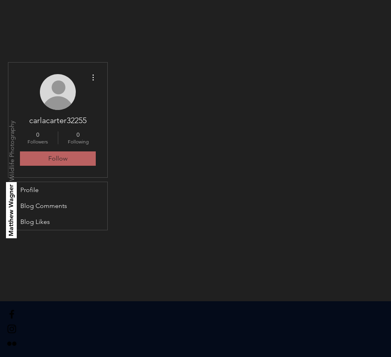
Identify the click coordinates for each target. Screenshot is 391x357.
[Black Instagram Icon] (12, 329)
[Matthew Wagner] (11, 210)
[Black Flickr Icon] (12, 343)
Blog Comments (43, 206)
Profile (29, 190)
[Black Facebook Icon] (12, 314)
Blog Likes (35, 222)
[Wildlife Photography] (12, 151)
